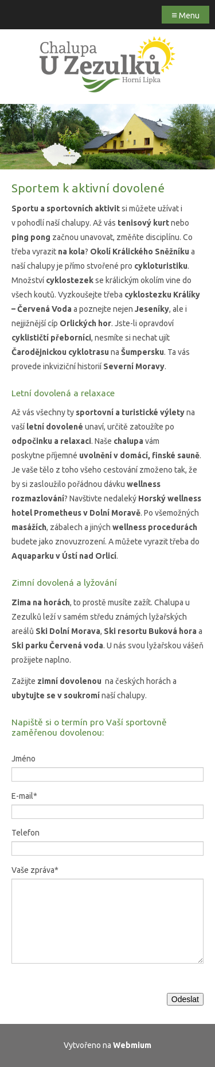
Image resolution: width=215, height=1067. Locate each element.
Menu (185, 14)
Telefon (25, 832)
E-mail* (24, 796)
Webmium (132, 1045)
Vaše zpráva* (34, 870)
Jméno (23, 758)
